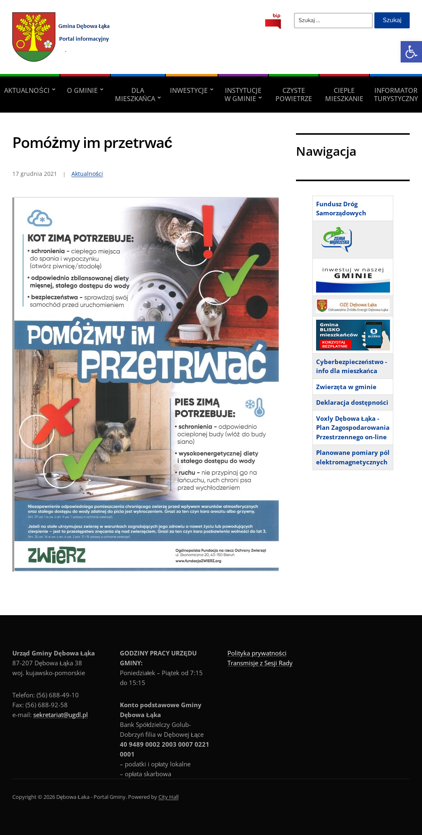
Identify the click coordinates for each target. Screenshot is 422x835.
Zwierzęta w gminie (346, 387)
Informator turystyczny (396, 94)
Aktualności (27, 90)
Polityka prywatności (257, 653)
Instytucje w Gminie (243, 94)
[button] (411, 51)
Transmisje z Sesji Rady (260, 663)
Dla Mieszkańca (135, 94)
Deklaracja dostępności (352, 402)
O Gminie (82, 90)
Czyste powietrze (293, 94)
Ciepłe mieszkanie (344, 94)
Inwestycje (189, 90)
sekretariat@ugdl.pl (60, 714)
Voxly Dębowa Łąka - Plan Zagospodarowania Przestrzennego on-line (353, 427)
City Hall (168, 796)
